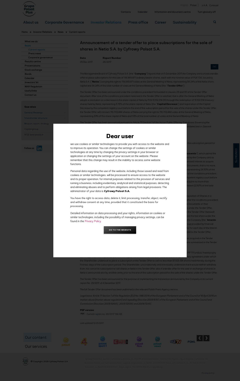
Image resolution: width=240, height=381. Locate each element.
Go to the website (120, 229)
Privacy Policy (93, 221)
